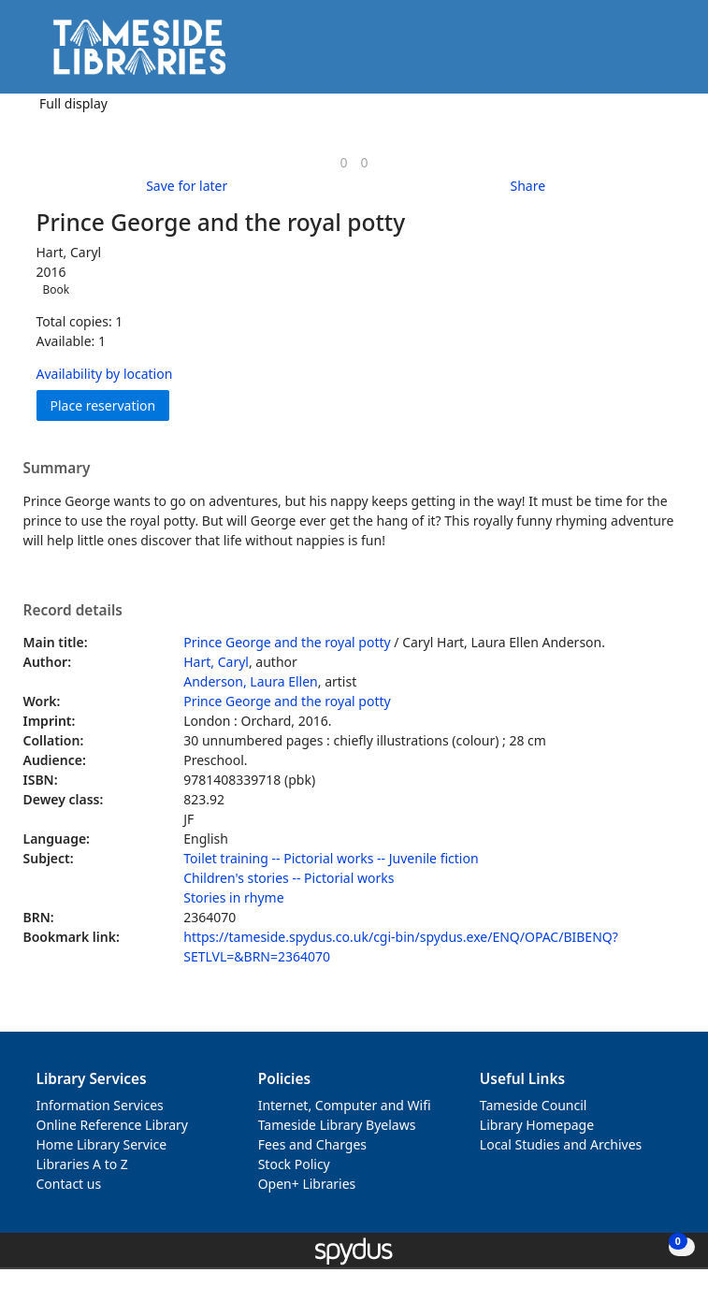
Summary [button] (57, 468)
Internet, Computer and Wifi (344, 1105)
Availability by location (104, 374)
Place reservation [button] (110, 404)
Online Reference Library (112, 1125)
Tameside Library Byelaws (337, 1125)
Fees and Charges (312, 1144)
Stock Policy (294, 1164)
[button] (642, 54)
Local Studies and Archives (561, 1144)
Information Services (100, 1105)
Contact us (69, 1184)
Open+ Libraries (307, 1184)
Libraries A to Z (82, 1164)
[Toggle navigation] (665, 54)
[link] (343, 162)
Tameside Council (533, 1105)
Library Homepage (537, 1125)
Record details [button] (73, 610)
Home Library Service (101, 1144)
